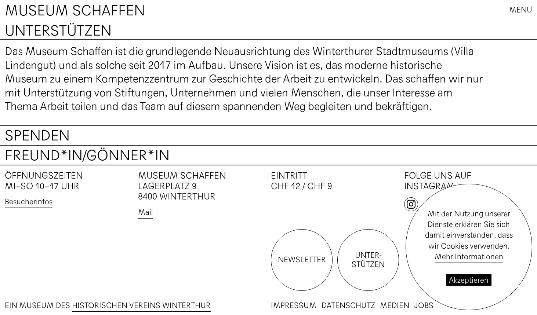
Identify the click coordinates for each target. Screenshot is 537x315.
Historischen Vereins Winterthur (141, 305)
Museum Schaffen (75, 11)
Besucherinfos (28, 201)
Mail (145, 212)
